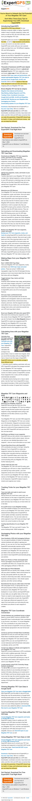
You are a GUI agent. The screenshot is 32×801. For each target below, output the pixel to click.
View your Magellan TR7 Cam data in (16, 691)
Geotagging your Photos (8, 101)
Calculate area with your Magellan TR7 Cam (6, 343)
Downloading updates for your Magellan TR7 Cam (15, 103)
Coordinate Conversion (17, 95)
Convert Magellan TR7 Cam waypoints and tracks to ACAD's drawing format (15, 740)
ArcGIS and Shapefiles (21, 97)
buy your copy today (7, 109)
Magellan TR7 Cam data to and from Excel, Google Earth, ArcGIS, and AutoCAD (15, 79)
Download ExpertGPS (8, 136)
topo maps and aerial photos (19, 75)
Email (27, 797)
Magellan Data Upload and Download (12, 91)
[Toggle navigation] (28, 8)
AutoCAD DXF (5, 99)
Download (4, 106)
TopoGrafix (10, 797)
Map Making (5, 93)
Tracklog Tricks (5, 95)
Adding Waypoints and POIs (17, 93)
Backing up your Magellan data (19, 99)
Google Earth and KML (7, 97)
